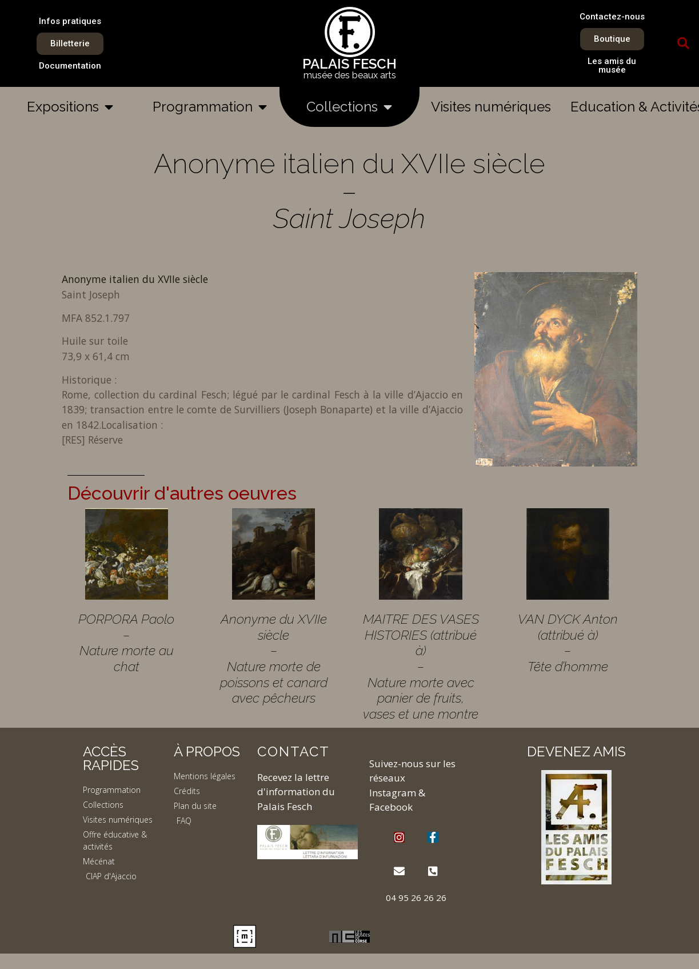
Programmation (210, 106)
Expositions (70, 106)
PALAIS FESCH (349, 63)
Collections (349, 106)
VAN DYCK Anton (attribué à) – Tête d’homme (568, 642)
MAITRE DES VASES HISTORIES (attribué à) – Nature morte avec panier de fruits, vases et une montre (421, 666)
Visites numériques (491, 106)
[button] (683, 43)
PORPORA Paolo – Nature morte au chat (126, 642)
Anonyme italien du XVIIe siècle (135, 279)
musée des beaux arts (349, 75)
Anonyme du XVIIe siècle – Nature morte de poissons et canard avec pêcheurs (273, 658)
